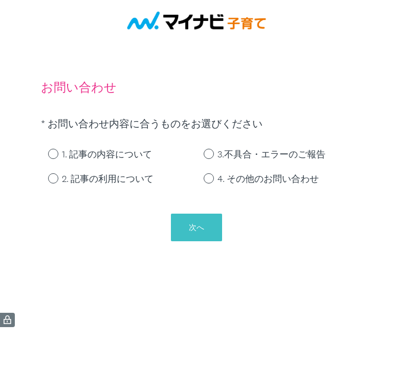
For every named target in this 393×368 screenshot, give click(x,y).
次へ (196, 227)
